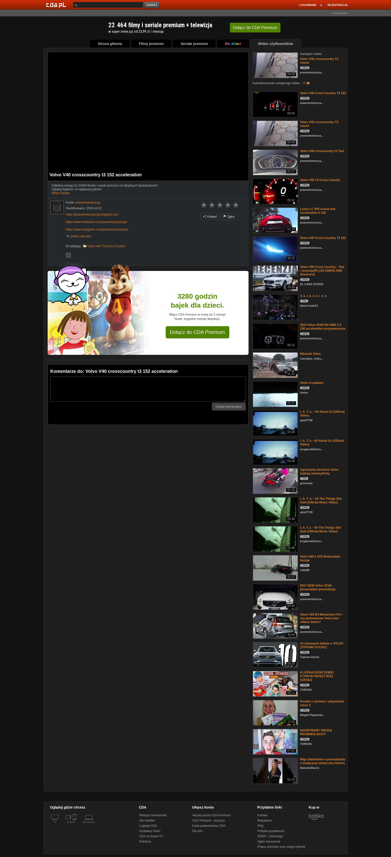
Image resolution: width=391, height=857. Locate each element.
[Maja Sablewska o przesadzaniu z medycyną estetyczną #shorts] (275, 770)
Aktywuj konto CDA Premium (211, 815)
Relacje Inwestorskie (153, 815)
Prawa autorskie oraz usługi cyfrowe (281, 847)
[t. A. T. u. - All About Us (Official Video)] (275, 422)
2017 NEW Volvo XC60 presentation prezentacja (317, 587)
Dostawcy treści (149, 831)
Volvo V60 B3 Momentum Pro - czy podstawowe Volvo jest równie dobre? (321, 618)
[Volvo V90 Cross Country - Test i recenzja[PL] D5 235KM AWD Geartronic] (275, 277)
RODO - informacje (270, 836)
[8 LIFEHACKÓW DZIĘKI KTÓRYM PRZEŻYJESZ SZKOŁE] (275, 683)
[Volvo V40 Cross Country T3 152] (275, 104)
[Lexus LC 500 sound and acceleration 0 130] (275, 219)
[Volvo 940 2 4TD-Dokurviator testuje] (275, 567)
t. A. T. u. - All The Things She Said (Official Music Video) (321, 500)
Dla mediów (147, 820)
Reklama (145, 841)
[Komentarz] (148, 389)
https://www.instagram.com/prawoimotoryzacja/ (97, 229)
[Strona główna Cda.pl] (56, 4)
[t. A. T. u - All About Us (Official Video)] (275, 451)
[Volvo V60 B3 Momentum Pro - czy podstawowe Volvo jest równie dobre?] (275, 625)
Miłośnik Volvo (310, 354)
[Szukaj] (108, 5)
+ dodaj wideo (339, 12)
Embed (210, 216)
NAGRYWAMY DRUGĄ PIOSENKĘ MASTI (316, 732)
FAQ (260, 826)
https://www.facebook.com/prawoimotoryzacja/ (96, 222)
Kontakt (263, 815)
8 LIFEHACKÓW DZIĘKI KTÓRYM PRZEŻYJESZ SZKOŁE (317, 676)
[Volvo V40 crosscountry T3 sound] (275, 64)
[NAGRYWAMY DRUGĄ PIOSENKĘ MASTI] (275, 741)
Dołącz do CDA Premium (197, 332)
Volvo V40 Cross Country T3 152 (323, 93)
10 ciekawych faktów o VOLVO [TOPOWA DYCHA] (321, 645)
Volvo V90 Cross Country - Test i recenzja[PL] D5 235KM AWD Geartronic (322, 270)
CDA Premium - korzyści (208, 820)
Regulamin (265, 820)
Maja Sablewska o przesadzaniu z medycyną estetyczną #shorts (322, 761)
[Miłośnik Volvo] (275, 364)
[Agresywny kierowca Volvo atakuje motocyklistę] (275, 480)
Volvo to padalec (312, 383)
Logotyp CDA (148, 826)
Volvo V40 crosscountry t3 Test (322, 151)
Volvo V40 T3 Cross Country (320, 180)
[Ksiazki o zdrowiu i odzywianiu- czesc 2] (275, 712)
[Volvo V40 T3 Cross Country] (275, 191)
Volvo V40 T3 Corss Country (106, 246)
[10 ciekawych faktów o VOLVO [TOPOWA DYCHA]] (275, 654)
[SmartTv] (75, 825)
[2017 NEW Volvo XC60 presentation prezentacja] (275, 596)
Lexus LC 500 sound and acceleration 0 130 (317, 210)
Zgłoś (229, 216)
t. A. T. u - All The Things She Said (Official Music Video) (320, 529)
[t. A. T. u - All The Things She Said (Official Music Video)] (275, 538)
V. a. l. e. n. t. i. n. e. (313, 296)
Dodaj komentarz (229, 407)
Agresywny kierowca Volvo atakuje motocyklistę (319, 471)
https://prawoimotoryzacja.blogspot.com (92, 214)
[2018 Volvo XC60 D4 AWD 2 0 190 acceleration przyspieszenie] (275, 335)
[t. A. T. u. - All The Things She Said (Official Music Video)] (275, 509)
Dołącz (255, 27)
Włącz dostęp (61, 193)
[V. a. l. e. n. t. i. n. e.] (275, 306)
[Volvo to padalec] (275, 393)
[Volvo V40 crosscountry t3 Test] (275, 162)
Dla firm (197, 831)
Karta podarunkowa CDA (209, 826)
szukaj (152, 5)
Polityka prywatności (271, 831)
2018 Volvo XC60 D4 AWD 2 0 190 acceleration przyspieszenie (323, 326)
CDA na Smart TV (151, 836)
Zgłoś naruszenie (269, 841)
